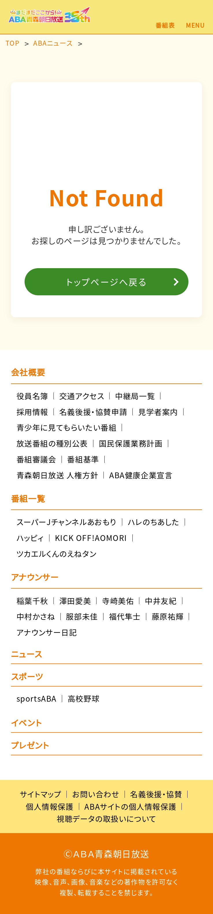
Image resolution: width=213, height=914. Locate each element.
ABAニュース (53, 43)
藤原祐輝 (168, 616)
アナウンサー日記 (46, 632)
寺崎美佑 (118, 601)
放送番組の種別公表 (52, 443)
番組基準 (83, 459)
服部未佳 (82, 616)
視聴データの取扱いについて (106, 818)
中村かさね (35, 616)
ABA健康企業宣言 (141, 475)
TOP (12, 43)
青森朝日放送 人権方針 (57, 475)
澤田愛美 (75, 601)
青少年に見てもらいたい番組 (66, 427)
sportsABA (36, 698)
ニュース (26, 655)
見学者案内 (158, 412)
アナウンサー (35, 577)
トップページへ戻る (106, 281)
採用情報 (32, 412)
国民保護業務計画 (131, 443)
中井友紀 (161, 601)
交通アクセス (81, 396)
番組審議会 (36, 459)
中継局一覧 (135, 396)
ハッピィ (30, 538)
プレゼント (30, 746)
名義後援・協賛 (156, 794)
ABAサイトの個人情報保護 (130, 806)
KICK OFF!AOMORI (91, 538)
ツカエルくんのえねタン (56, 553)
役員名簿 (32, 396)
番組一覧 (28, 498)
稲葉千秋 (32, 601)
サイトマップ (41, 794)
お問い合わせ (95, 794)
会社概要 (28, 372)
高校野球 (83, 698)
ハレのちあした (153, 522)
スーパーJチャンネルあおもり (66, 522)
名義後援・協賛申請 (93, 412)
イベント (26, 723)
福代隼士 (125, 616)
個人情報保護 (50, 806)
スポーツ (27, 677)
